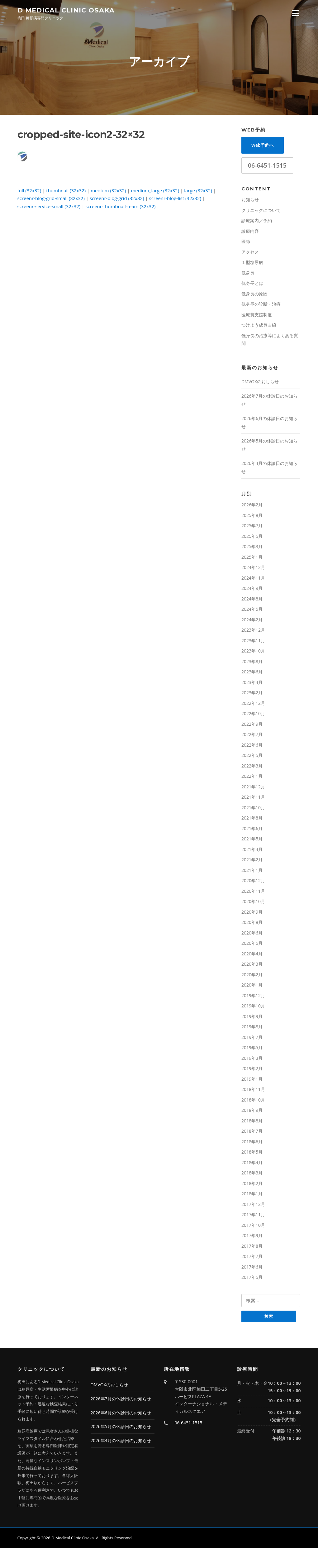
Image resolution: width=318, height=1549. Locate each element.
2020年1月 (252, 986)
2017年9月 (252, 1236)
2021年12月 (253, 788)
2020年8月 (252, 923)
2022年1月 (252, 777)
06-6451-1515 (267, 166)
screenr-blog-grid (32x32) (117, 199)
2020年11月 (253, 892)
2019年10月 (253, 1007)
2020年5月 (252, 944)
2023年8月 (252, 662)
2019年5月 (252, 1048)
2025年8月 (252, 516)
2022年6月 (252, 746)
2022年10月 (253, 714)
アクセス (250, 253)
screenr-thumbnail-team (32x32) (120, 207)
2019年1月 (252, 1080)
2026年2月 (252, 506)
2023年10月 (253, 652)
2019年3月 (252, 1059)
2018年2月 (252, 1184)
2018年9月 (252, 1111)
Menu (295, 13)
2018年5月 (252, 1153)
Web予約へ (262, 146)
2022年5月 (252, 756)
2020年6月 (252, 934)
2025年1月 (252, 558)
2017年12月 (253, 1205)
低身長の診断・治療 (261, 305)
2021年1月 (252, 871)
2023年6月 (252, 673)
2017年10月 (253, 1226)
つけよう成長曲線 (258, 326)
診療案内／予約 (256, 221)
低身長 (247, 274)
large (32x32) (198, 191)
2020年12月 (253, 881)
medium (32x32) (108, 191)
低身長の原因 (254, 295)
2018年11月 (253, 1090)
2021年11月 (253, 798)
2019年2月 (252, 1069)
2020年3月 (252, 965)
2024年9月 (252, 589)
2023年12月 (253, 631)
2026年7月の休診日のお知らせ (121, 1400)
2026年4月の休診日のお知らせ (121, 1442)
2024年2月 (252, 621)
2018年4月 (252, 1163)
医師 (245, 242)
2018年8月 (252, 1122)
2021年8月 (252, 819)
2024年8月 (252, 600)
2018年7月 (252, 1132)
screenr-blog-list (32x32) (175, 199)
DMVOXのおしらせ (260, 382)
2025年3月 (252, 547)
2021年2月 (252, 860)
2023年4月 (252, 683)
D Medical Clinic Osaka (66, 10)
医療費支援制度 (256, 315)
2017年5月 (252, 1278)
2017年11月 (253, 1215)
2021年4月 (252, 850)
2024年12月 (253, 568)
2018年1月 (252, 1195)
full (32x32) (29, 191)
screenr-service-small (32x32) (49, 207)
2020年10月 (253, 902)
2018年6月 (252, 1142)
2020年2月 (252, 975)
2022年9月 (252, 725)
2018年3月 (252, 1174)
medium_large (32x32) (155, 191)
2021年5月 (252, 840)
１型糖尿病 (252, 263)
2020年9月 (252, 913)
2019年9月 (252, 1017)
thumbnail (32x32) (66, 191)
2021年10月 (253, 808)
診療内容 (250, 232)
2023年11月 (253, 641)
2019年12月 (253, 996)
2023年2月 (252, 693)
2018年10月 (253, 1101)
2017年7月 (252, 1257)
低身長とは (252, 284)
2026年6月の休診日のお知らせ (121, 1414)
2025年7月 (252, 526)
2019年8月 (252, 1027)
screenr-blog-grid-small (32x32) (51, 199)
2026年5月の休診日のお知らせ (121, 1428)
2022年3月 (252, 767)
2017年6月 (252, 1268)
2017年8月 (252, 1247)
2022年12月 (253, 704)
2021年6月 (252, 829)
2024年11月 (253, 579)
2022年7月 (252, 735)
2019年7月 (252, 1038)
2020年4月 (252, 955)
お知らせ (250, 200)
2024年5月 (252, 610)
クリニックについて (261, 211)
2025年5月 (252, 537)
